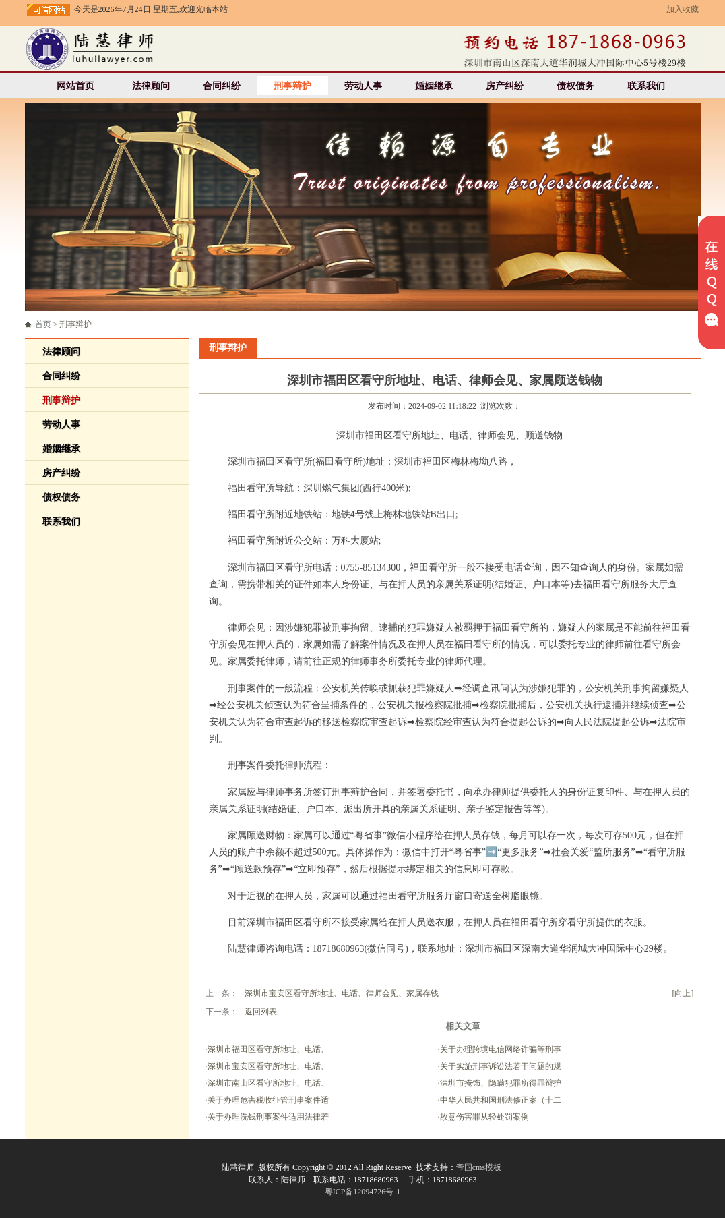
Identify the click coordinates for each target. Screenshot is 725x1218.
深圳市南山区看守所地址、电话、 (268, 1083)
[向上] (683, 993)
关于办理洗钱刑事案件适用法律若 (268, 1117)
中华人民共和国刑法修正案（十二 (500, 1100)
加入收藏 (682, 9)
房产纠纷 (505, 86)
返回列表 (261, 1011)
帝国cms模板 (478, 1167)
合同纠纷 (222, 86)
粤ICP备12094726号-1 (363, 1191)
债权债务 (575, 86)
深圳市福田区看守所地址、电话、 (268, 1049)
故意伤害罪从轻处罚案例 (484, 1117)
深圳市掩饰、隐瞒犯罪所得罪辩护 (500, 1083)
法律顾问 (151, 86)
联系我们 (646, 86)
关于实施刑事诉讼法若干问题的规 (500, 1066)
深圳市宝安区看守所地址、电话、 (268, 1066)
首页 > (63, 324)
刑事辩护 (292, 86)
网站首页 (75, 86)
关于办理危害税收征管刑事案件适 (268, 1100)
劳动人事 (363, 86)
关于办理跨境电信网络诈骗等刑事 (500, 1049)
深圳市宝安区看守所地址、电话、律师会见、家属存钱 (342, 993)
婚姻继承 (434, 86)
